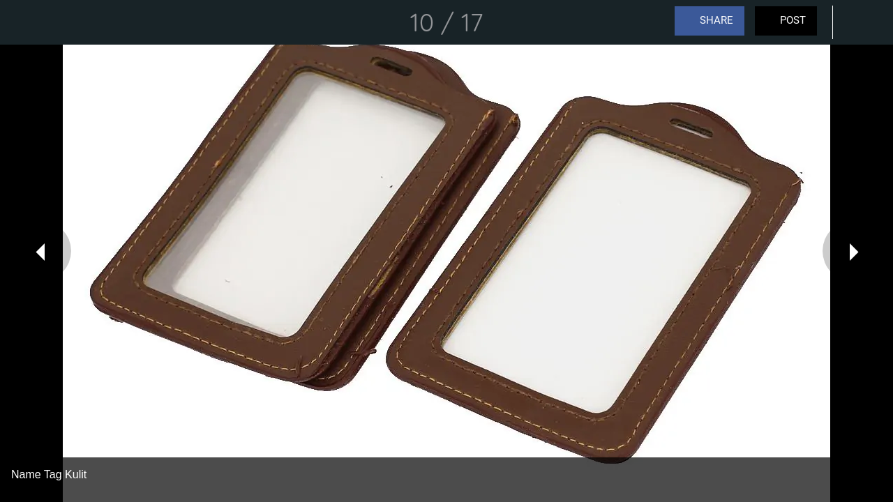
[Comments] (856, 22)
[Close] (22, 22)
